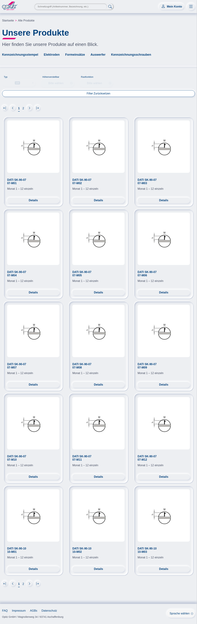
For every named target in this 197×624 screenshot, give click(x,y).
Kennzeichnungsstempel (20, 54)
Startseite (8, 20)
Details (33, 200)
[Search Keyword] (70, 6)
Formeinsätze (75, 54)
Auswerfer (98, 54)
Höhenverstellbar (50, 77)
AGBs (33, 610)
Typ (5, 77)
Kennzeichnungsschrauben (131, 54)
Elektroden (52, 54)
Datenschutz (49, 610)
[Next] (4, 107)
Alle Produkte (26, 20)
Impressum (19, 610)
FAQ (5, 610)
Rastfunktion (87, 77)
